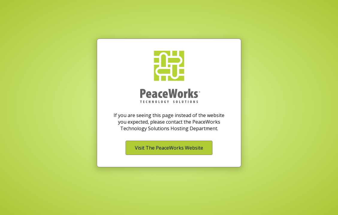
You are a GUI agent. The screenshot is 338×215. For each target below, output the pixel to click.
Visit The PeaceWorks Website (169, 148)
